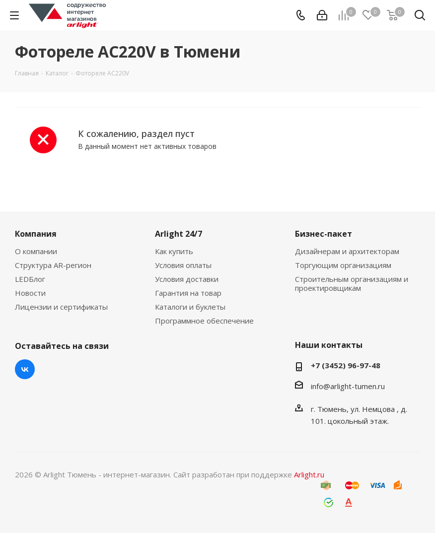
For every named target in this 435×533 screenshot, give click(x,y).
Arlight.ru (309, 474)
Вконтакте (25, 369)
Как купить (174, 251)
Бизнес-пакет (323, 233)
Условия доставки (186, 279)
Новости (30, 293)
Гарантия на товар (188, 293)
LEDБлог (30, 279)
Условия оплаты (183, 265)
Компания (36, 233)
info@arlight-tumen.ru (348, 386)
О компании (36, 251)
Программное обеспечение (204, 321)
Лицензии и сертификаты (61, 307)
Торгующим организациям (343, 265)
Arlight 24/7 (178, 233)
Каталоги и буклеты (190, 307)
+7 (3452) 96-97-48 (345, 365)
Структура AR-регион (53, 265)
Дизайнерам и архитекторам (347, 251)
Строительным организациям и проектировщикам (351, 283)
